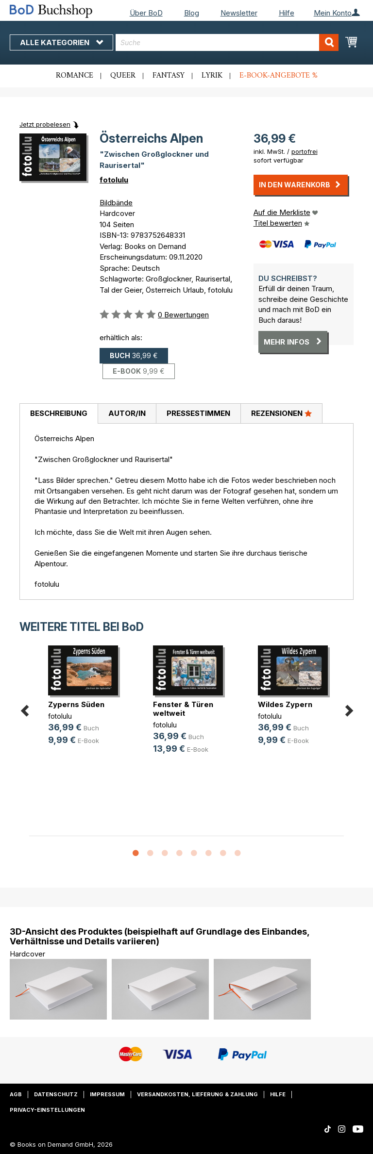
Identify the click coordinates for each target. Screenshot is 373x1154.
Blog (191, 12)
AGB (16, 1094)
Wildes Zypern (285, 704)
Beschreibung (58, 413)
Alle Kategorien (61, 42)
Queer (123, 75)
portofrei (304, 151)
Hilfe (286, 12)
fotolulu (114, 179)
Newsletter (238, 12)
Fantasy (169, 75)
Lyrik (212, 75)
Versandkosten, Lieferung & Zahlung (197, 1094)
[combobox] (227, 42)
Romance (74, 75)
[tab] (58, 414)
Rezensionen (281, 413)
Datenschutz (56, 1094)
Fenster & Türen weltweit (183, 709)
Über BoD (146, 12)
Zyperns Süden (76, 704)
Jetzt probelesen (44, 124)
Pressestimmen (198, 413)
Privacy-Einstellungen (47, 1109)
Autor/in (127, 413)
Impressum (107, 1094)
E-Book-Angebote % (278, 75)
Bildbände (116, 202)
